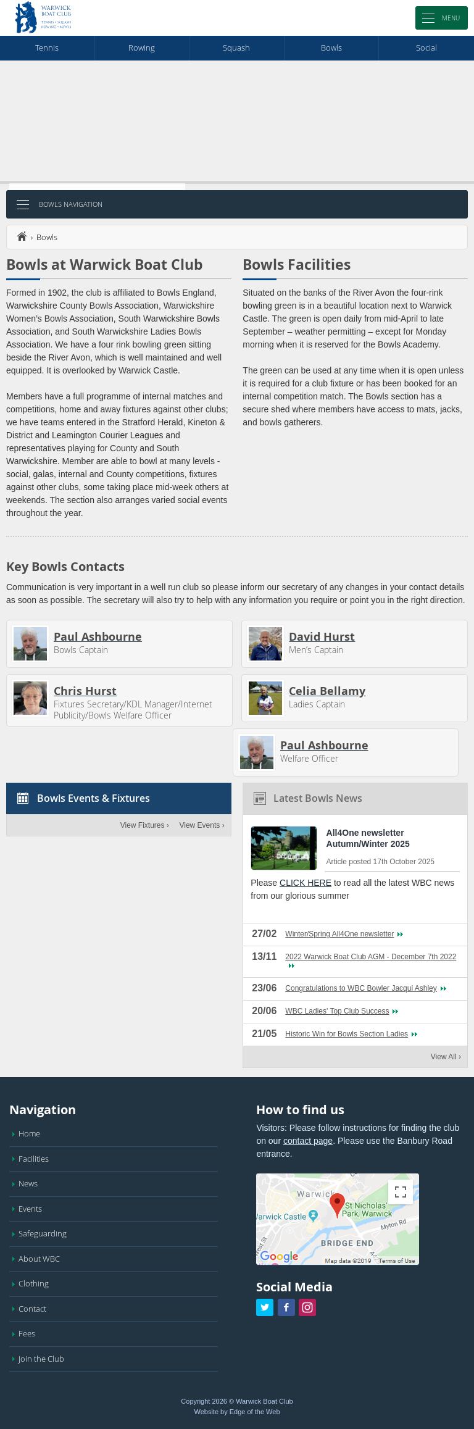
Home (29, 1133)
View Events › (201, 825)
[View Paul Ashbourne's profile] (30, 643)
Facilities (34, 1158)
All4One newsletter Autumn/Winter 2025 (368, 838)
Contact (32, 1308)
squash (236, 47)
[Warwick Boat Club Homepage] (43, 18)
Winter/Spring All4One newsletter (339, 934)
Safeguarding (43, 1233)
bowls (331, 47)
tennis (47, 47)
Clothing (34, 1283)
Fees (27, 1333)
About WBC (39, 1258)
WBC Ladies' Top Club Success (337, 1011)
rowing (141, 47)
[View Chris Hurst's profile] (30, 698)
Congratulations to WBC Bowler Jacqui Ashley (360, 988)
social (426, 47)
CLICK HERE (305, 883)
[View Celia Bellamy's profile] (265, 698)
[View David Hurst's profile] (265, 643)
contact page (308, 1141)
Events (30, 1208)
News (28, 1183)
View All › (446, 1056)
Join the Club (41, 1358)
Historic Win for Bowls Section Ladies (346, 1034)
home (21, 236)
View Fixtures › (144, 825)
